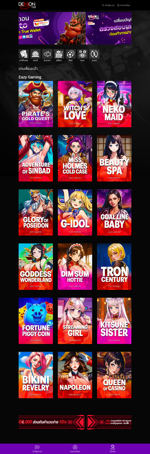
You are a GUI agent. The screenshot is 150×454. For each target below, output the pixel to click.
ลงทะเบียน (123, 5)
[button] (23, 28)
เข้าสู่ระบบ (108, 5)
